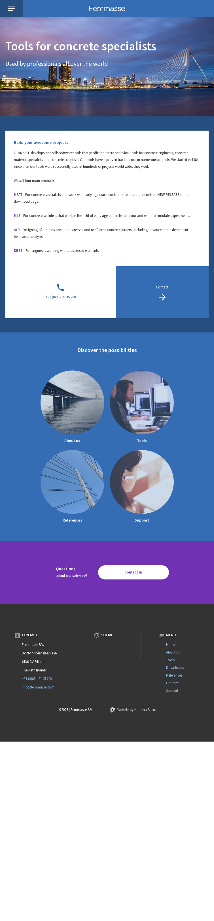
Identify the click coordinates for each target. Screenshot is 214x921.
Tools (142, 440)
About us (72, 440)
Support (142, 520)
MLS (17, 215)
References (72, 520)
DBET (18, 250)
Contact (172, 683)
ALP (17, 229)
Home (170, 644)
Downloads (175, 667)
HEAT (18, 194)
